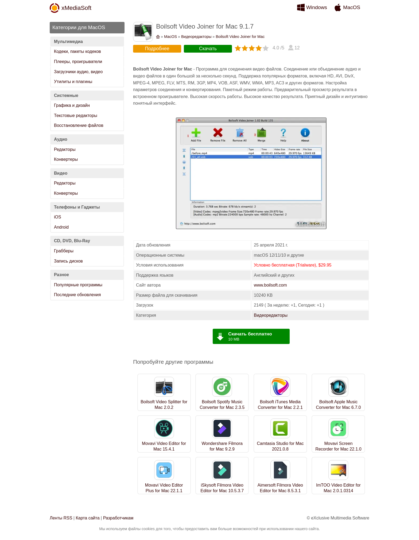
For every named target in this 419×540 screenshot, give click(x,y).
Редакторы (64, 149)
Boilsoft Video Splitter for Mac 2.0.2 (164, 405)
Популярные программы (78, 285)
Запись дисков (68, 261)
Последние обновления (77, 294)
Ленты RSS (61, 518)
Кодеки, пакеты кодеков (77, 51)
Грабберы (63, 251)
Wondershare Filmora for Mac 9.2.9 (222, 446)
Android (61, 227)
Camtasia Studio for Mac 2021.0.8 (280, 446)
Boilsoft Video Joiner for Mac (240, 36)
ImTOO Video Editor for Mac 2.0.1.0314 (338, 488)
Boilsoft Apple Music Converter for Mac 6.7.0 (338, 405)
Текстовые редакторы (75, 115)
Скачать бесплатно (250, 333)
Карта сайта (87, 518)
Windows (316, 7)
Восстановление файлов (78, 125)
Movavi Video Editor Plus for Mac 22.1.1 (164, 488)
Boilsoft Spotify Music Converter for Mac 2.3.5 (222, 405)
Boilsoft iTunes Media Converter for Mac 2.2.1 (280, 405)
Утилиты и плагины (73, 81)
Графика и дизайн (72, 105)
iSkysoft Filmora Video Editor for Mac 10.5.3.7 (222, 488)
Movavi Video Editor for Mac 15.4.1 (164, 446)
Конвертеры (66, 159)
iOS (57, 217)
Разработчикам (118, 518)
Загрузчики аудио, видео (78, 71)
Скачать (208, 48)
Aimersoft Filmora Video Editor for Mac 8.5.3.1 (280, 488)
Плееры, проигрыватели (78, 61)
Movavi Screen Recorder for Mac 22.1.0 (338, 446)
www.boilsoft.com (270, 285)
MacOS (351, 7)
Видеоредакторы (196, 36)
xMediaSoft (76, 8)
